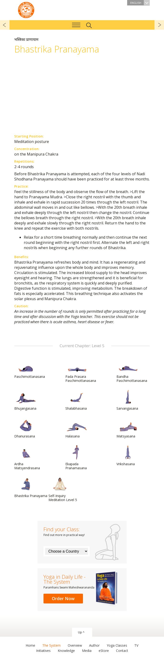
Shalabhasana (76, 400)
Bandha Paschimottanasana (131, 370)
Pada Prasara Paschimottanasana (80, 370)
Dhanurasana (25, 427)
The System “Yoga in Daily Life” (26, 9)
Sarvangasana (127, 400)
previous (5, 25)
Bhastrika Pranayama (30, 487)
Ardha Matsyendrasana (27, 457)
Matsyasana (127, 427)
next (159, 25)
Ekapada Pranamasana (76, 457)
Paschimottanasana (29, 368)
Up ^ (81, 632)
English (140, 2)
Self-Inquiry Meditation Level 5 (62, 489)
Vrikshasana (127, 455)
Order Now (63, 598)
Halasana (76, 427)
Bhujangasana (25, 400)
